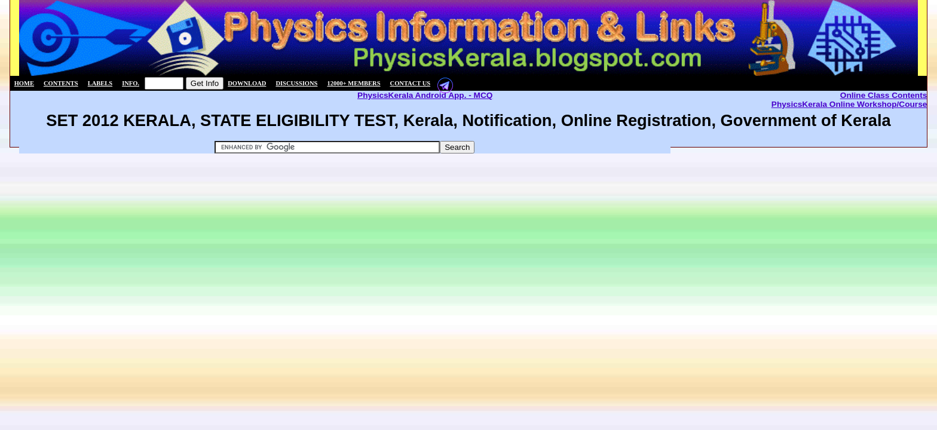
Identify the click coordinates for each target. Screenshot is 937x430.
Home (24, 83)
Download (247, 83)
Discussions (296, 83)
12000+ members (353, 83)
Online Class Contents (883, 95)
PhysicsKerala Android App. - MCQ (424, 95)
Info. (130, 83)
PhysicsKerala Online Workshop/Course (849, 104)
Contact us (410, 83)
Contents (61, 83)
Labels (100, 83)
